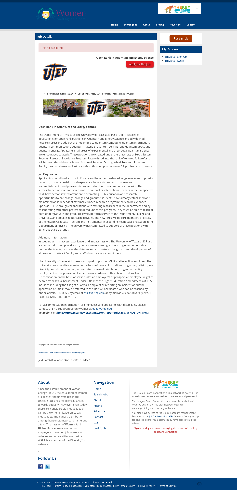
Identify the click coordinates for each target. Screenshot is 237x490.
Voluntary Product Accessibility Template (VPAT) (111, 485)
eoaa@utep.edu (102, 308)
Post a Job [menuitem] (99, 428)
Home (114, 24)
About (146, 24)
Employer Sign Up (176, 56)
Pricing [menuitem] (97, 405)
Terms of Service (167, 485)
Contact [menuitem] (98, 417)
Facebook (40, 466)
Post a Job (181, 38)
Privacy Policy (147, 485)
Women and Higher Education (73, 482)
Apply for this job (139, 64)
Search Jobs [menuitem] (100, 394)
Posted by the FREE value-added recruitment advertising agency (62, 352)
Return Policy (61, 485)
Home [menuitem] (97, 389)
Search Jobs (130, 24)
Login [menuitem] (96, 422)
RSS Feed (46, 485)
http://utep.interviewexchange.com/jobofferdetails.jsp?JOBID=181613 (103, 312)
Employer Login (174, 60)
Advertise (175, 24)
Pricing (160, 24)
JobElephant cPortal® (161, 416)
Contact (190, 24)
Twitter (47, 466)
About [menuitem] (97, 400)
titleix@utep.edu (94, 293)
